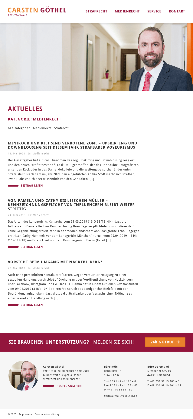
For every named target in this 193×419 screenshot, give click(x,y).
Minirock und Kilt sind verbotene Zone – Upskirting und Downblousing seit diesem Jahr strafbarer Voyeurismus (72, 145)
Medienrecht (127, 11)
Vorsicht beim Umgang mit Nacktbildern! (55, 262)
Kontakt (177, 11)
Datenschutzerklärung (47, 414)
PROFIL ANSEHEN (62, 385)
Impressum (25, 414)
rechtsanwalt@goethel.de (120, 395)
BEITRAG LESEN (25, 185)
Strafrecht (96, 11)
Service (154, 11)
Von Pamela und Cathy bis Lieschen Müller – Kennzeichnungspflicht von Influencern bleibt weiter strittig (71, 204)
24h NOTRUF (165, 342)
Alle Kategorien (19, 128)
